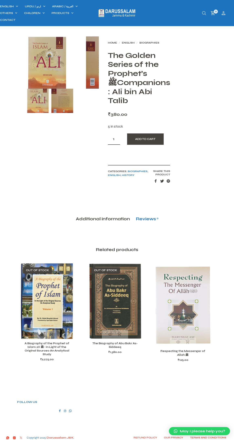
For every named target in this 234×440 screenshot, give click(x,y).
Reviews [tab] (147, 214)
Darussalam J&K (60, 436)
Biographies (170, 44)
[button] (199, 431)
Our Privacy (175, 435)
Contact (60, 20)
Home (133, 44)
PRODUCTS (113, 13)
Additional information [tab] (103, 214)
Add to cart (166, 131)
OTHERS (59, 13)
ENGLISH (59, 6)
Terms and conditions (210, 435)
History (148, 167)
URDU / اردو (85, 6)
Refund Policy (147, 435)
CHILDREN (85, 13)
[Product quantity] (135, 131)
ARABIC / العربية (115, 6)
